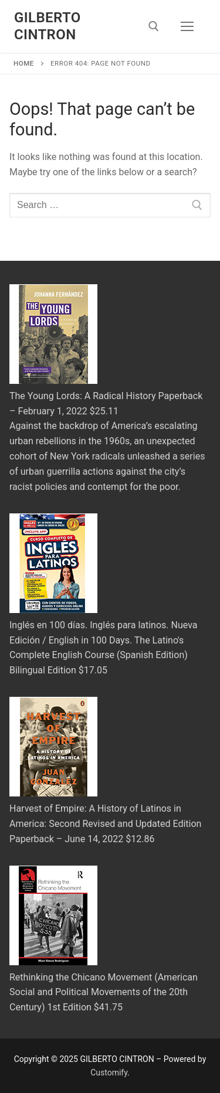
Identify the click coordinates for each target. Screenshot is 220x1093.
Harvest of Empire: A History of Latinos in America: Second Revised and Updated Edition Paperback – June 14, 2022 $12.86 (105, 824)
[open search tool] (153, 26)
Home (23, 63)
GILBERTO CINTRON (47, 26)
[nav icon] (187, 26)
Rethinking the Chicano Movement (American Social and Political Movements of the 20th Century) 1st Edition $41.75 (103, 992)
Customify (108, 1072)
